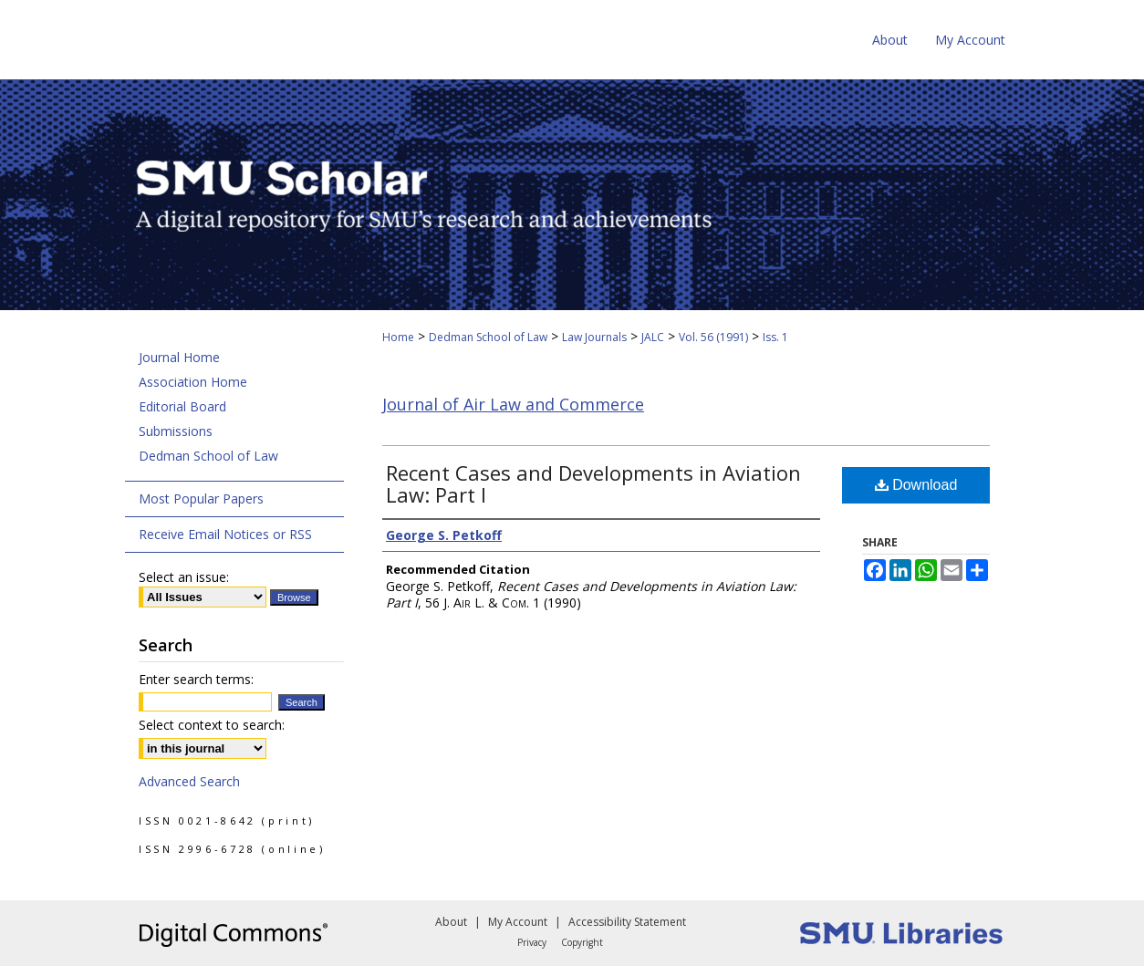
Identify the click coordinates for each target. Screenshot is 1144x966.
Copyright (582, 942)
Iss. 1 (775, 337)
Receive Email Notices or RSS (225, 534)
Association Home (193, 381)
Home (398, 337)
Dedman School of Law (488, 337)
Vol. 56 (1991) (713, 337)
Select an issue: (184, 577)
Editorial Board (182, 406)
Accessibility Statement (627, 922)
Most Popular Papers (201, 498)
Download (916, 485)
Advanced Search (189, 781)
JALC (652, 337)
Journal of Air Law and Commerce (513, 404)
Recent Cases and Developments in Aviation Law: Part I (593, 483)
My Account (517, 922)
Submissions (176, 431)
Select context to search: (212, 724)
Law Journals (594, 337)
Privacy (531, 942)
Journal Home (179, 357)
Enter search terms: (196, 679)
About (451, 922)
